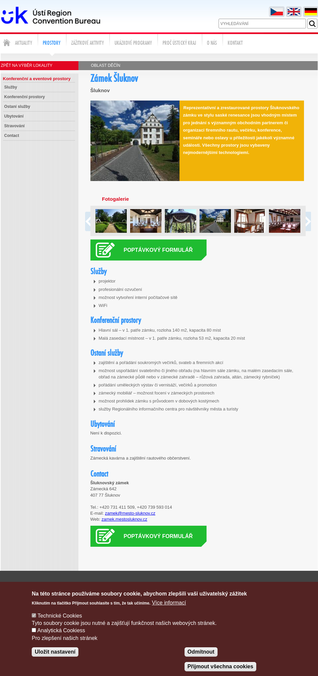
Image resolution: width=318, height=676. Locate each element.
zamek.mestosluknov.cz (124, 519)
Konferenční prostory (24, 97)
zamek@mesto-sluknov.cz (130, 513)
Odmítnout (201, 660)
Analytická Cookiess (61, 639)
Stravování (14, 126)
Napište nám (194, 585)
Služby (10, 87)
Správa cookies (301, 585)
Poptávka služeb (259, 585)
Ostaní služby (17, 106)
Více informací (169, 611)
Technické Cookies (59, 624)
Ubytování (14, 116)
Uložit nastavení (55, 660)
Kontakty (224, 585)
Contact (11, 135)
